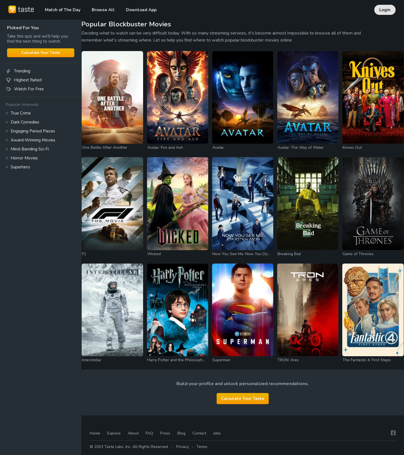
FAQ (149, 433)
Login (385, 10)
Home (95, 433)
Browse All (103, 10)
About (133, 433)
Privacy (182, 446)
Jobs (217, 433)
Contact (199, 433)
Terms (201, 446)
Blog (181, 433)
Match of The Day (63, 10)
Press (165, 433)
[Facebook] (393, 433)
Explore (114, 433)
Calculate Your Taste (40, 52)
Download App (141, 10)
